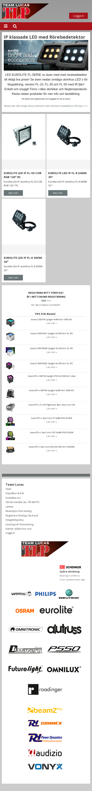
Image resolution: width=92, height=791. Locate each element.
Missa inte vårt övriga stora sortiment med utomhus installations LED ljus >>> (46, 105)
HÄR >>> (46, 300)
